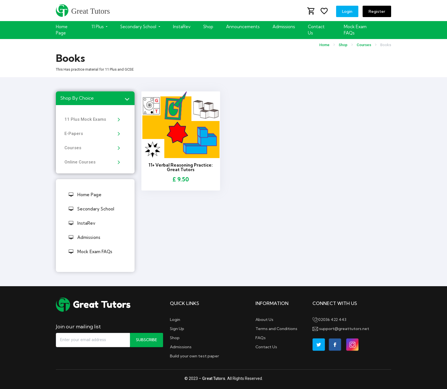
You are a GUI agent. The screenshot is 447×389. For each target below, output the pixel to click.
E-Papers (73, 133)
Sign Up (177, 328)
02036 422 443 (329, 319)
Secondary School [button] (138, 26)
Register (377, 11)
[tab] (95, 98)
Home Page (62, 30)
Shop (208, 26)
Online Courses (80, 162)
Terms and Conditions (276, 328)
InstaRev (181, 26)
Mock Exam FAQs (355, 30)
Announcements (243, 26)
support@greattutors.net (340, 328)
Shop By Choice (77, 98)
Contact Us (316, 30)
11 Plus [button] (98, 26)
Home (324, 45)
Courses (364, 45)
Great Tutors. (214, 378)
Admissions (284, 26)
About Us (264, 319)
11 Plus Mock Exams (85, 119)
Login (347, 11)
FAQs (260, 337)
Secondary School (91, 209)
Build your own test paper (194, 356)
